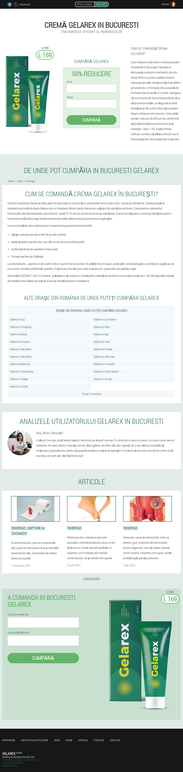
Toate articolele (91, 578)
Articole (83, 740)
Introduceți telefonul (19, 632)
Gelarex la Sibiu (102, 327)
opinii (57, 740)
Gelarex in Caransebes (22, 371)
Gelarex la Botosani (20, 364)
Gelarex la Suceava (20, 341)
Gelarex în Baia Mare (20, 349)
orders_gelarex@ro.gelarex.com (18, 757)
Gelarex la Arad (102, 341)
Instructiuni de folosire (34, 740)
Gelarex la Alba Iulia (104, 356)
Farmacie (99, 740)
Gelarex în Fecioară (104, 364)
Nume (69, 82)
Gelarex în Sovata (103, 379)
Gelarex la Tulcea (19, 386)
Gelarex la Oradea (103, 349)
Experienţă (8, 740)
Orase (69, 740)
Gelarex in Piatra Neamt (106, 371)
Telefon (69, 97)
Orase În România (91, 394)
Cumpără (91, 120)
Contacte (115, 740)
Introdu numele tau (18, 614)
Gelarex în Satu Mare (21, 356)
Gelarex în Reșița (19, 379)
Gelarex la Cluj (17, 319)
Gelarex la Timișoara (21, 327)
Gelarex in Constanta (105, 319)
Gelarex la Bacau (18, 334)
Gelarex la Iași (101, 334)
